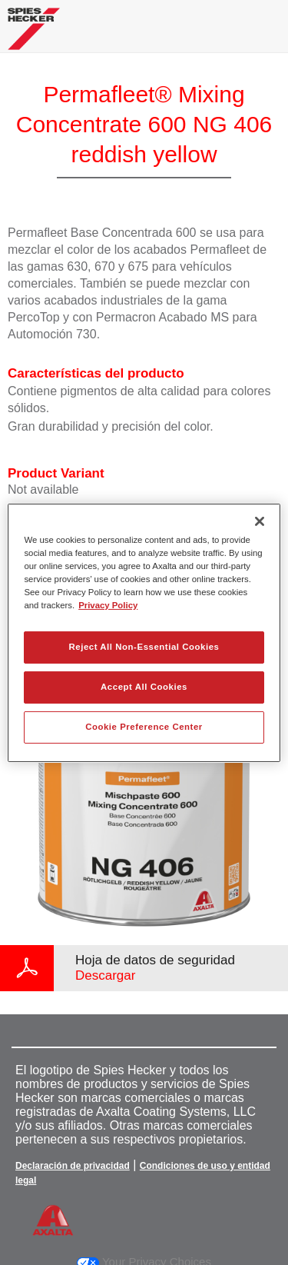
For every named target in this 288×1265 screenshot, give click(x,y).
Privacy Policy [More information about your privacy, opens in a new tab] (107, 605)
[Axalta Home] (34, 35)
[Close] (259, 521)
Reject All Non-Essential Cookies (143, 646)
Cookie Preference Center (144, 726)
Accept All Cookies (144, 686)
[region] (143, 632)
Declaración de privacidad (72, 1165)
